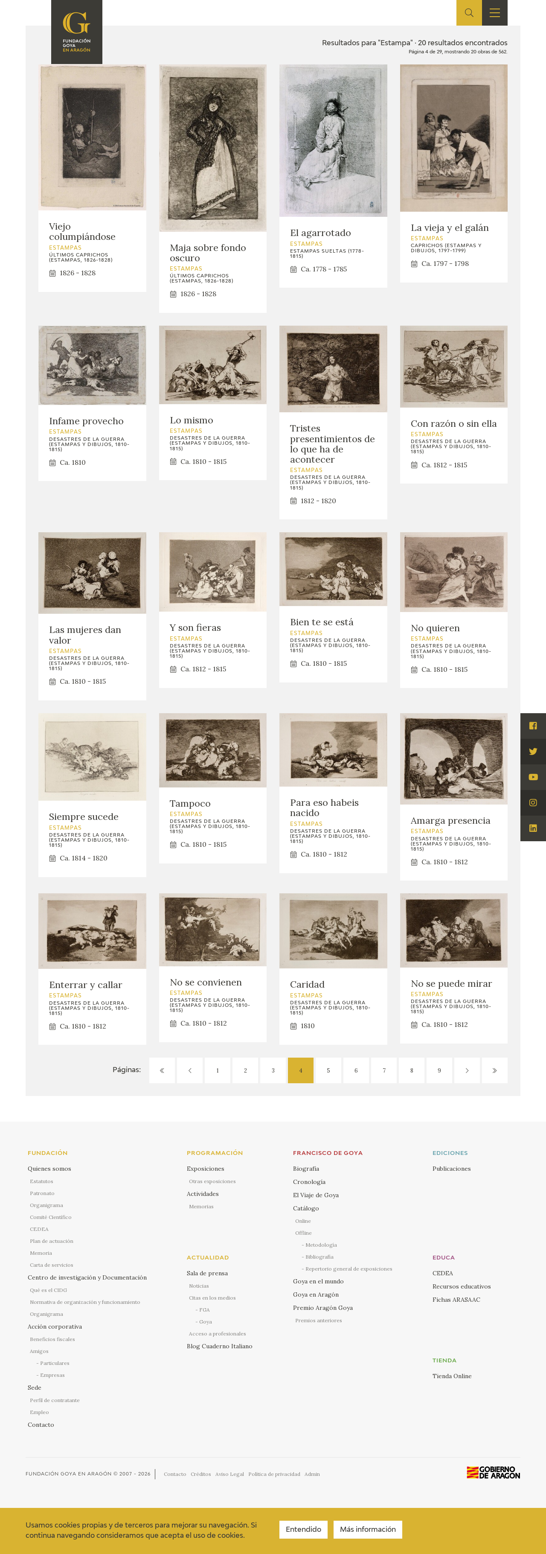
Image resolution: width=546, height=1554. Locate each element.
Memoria (41, 1253)
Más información (368, 1530)
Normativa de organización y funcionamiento (85, 1302)
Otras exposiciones (212, 1181)
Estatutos (41, 1181)
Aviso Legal (229, 1474)
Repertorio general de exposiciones (348, 1268)
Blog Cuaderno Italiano (220, 1346)
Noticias (199, 1286)
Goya (205, 1321)
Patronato (42, 1193)
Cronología (309, 1182)
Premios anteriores (318, 1320)
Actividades (203, 1194)
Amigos (39, 1351)
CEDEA (39, 1229)
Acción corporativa (55, 1326)
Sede (34, 1387)
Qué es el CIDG (48, 1290)
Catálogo (306, 1208)
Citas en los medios (212, 1298)
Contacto (41, 1425)
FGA (204, 1309)
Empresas (52, 1375)
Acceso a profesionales (217, 1333)
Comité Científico (51, 1217)
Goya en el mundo (318, 1281)
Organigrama (46, 1205)
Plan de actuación (51, 1241)
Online (303, 1221)
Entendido (303, 1530)
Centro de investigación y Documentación (87, 1277)
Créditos (201, 1474)
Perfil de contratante (55, 1400)
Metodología (321, 1245)
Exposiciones (205, 1168)
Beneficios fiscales (52, 1339)
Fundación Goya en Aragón (69, 1474)
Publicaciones (452, 1168)
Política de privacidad (274, 1474)
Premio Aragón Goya (323, 1308)
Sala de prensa (207, 1273)
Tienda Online (452, 1376)
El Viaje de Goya (316, 1195)
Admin (312, 1474)
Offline (303, 1233)
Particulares (55, 1363)
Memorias (201, 1206)
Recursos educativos (462, 1286)
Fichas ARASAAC (456, 1299)
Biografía (306, 1168)
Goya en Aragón (316, 1294)
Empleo (39, 1412)
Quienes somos (49, 1168)
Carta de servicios (51, 1265)
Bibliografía (319, 1257)
